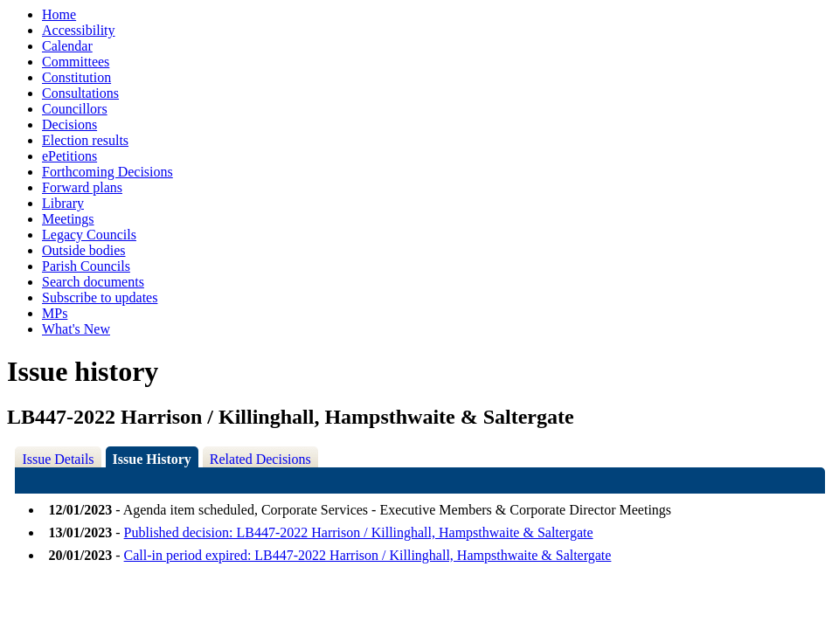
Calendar (67, 45)
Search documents (93, 281)
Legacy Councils (89, 234)
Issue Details (58, 459)
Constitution (76, 77)
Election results (85, 140)
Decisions (69, 124)
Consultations (80, 93)
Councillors (74, 108)
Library (63, 203)
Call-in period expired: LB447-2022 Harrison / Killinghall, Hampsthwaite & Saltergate (368, 555)
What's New (76, 328)
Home (59, 14)
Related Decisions (260, 459)
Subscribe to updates (99, 297)
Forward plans (82, 187)
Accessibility (78, 30)
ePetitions (69, 156)
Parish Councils (86, 266)
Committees (75, 61)
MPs (54, 313)
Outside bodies (84, 250)
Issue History (152, 459)
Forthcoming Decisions (107, 171)
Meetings (68, 218)
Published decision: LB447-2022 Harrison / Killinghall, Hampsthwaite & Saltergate (358, 532)
